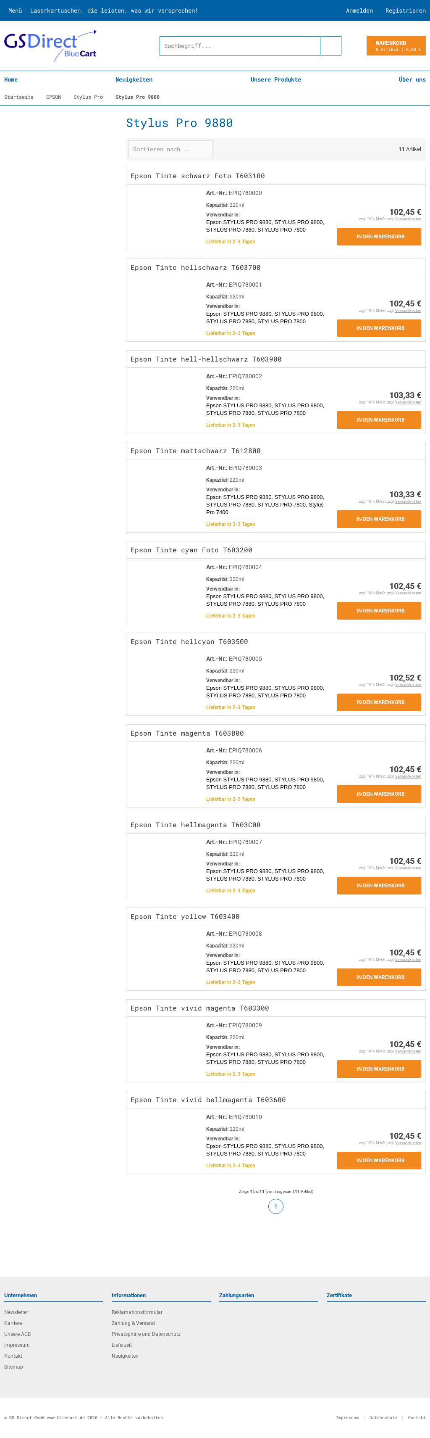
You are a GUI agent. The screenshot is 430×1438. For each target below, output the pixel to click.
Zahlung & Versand (133, 1323)
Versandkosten (408, 219)
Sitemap (13, 1367)
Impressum (17, 1345)
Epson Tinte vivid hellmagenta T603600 (208, 1099)
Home (11, 79)
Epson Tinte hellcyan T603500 (189, 641)
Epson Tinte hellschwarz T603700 (196, 267)
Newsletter (16, 1312)
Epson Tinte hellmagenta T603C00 (196, 824)
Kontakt (13, 1356)
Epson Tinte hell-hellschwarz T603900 (206, 358)
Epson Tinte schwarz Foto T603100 (198, 175)
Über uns (412, 79)
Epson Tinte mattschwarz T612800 (196, 450)
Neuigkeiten (133, 79)
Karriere (13, 1323)
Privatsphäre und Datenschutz (146, 1334)
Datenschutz (383, 1417)
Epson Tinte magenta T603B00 (187, 732)
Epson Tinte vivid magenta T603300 (200, 1007)
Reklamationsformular (137, 1312)
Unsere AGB (17, 1334)
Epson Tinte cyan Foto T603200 (191, 549)
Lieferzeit (122, 1345)
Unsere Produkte (276, 79)
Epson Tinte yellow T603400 (185, 916)
